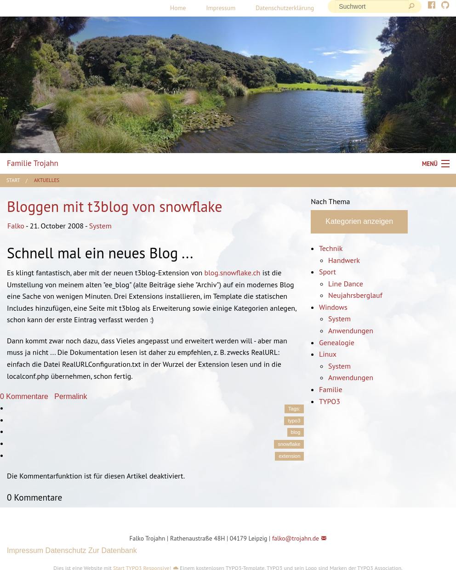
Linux (327, 354)
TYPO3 (329, 401)
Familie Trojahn (32, 163)
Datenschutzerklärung (285, 8)
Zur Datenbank (112, 550)
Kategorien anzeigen (359, 221)
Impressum (220, 8)
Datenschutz (66, 550)
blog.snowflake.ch (233, 272)
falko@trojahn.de (295, 538)
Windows (333, 307)
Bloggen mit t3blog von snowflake (114, 206)
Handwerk (344, 260)
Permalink (70, 396)
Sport (327, 271)
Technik (330, 248)
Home (178, 8)
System (100, 225)
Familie (330, 389)
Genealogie (336, 342)
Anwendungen (350, 330)
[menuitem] (178, 8)
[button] (80, 517)
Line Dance (345, 283)
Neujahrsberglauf (355, 295)
